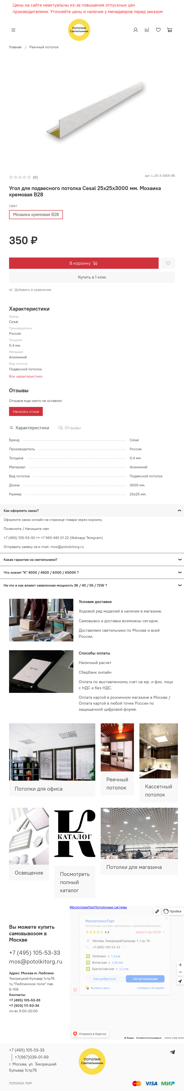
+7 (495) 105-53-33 (34, 952)
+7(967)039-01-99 (32, 1057)
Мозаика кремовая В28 (36, 214)
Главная (15, 47)
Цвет (13, 206)
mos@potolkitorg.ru (35, 961)
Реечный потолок (44, 47)
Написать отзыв (26, 411)
